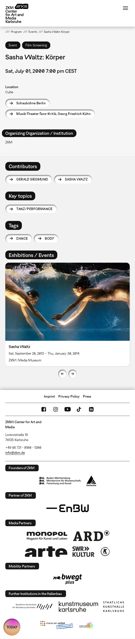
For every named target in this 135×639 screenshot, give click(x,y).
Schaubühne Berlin (31, 103)
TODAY (12, 627)
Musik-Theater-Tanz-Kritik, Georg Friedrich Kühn (53, 114)
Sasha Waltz (76, 179)
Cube (9, 92)
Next (72, 374)
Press (87, 396)
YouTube (67, 409)
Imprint (49, 396)
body (49, 238)
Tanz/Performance (34, 209)
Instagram (55, 409)
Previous (62, 374)
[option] (67, 314)
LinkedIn (91, 409)
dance (22, 238)
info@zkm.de (15, 452)
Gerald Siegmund (32, 179)
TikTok (79, 409)
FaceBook (43, 409)
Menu (125, 8)
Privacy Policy (69, 396)
